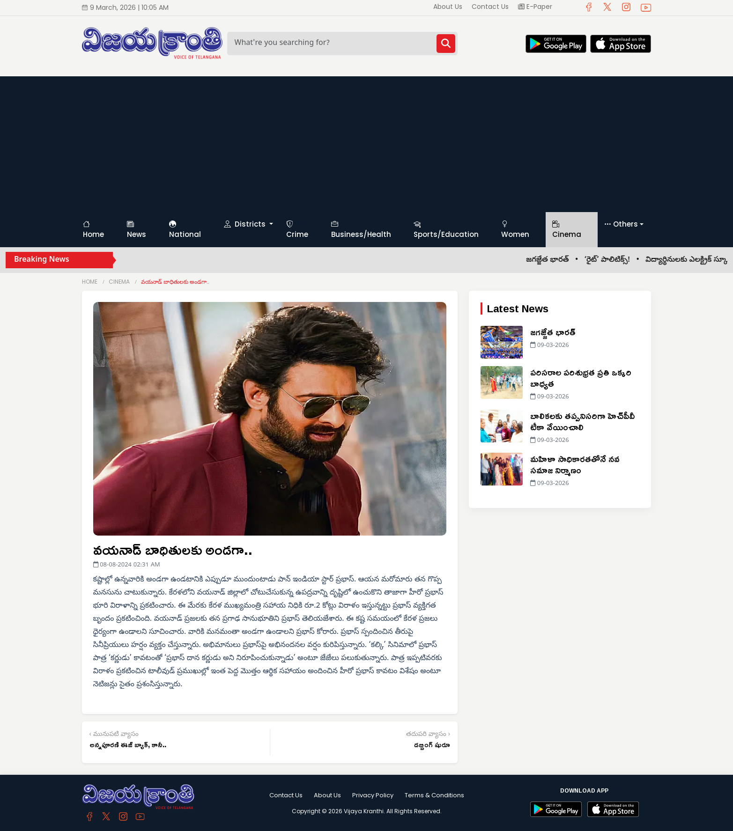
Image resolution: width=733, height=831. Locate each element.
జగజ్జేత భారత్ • (562, 260)
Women (515, 229)
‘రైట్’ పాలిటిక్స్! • (621, 260)
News (136, 229)
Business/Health (361, 229)
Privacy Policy (372, 795)
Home (93, 229)
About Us (447, 6)
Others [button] (621, 224)
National (185, 229)
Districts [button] (245, 224)
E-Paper (535, 6)
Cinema (566, 229)
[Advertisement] (367, 141)
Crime (297, 229)
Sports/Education (446, 229)
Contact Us (490, 6)
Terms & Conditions (434, 795)
